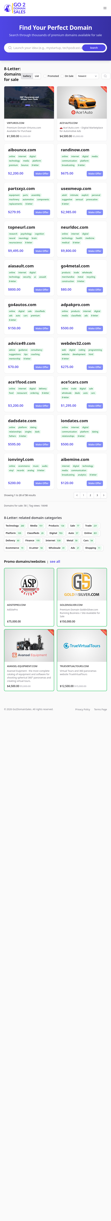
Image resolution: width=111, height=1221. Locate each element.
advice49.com (21, 343)
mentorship (14, 358)
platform (37, 160)
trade (76, 272)
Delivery (13, 541)
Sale (75, 526)
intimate (74, 195)
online (12, 156)
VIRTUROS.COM (15, 123)
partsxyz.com (21, 188)
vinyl (11, 470)
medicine (90, 238)
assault (42, 276)
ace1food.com (22, 382)
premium (13, 165)
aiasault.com (21, 266)
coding (82, 349)
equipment (14, 195)
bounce (25, 165)
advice (12, 349)
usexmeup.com (76, 188)
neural (12, 238)
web (64, 349)
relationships (15, 431)
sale (30, 311)
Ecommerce (15, 548)
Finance (33, 541)
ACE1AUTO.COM (69, 123)
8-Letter (36, 548)
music (36, 466)
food (11, 393)
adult (64, 195)
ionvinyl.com (21, 459)
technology (14, 160)
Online (91, 533)
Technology (15, 526)
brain (34, 238)
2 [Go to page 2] (90, 495)
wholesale (87, 272)
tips (25, 354)
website (65, 354)
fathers (12, 436)
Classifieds (36, 533)
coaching (35, 354)
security (27, 276)
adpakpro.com (75, 304)
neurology (23, 238)
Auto (73, 533)
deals (77, 393)
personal (96, 195)
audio (44, 466)
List (37, 76)
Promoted (53, 76)
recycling (91, 276)
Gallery (27, 76)
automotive (28, 199)
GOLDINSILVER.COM (71, 604)
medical (65, 242)
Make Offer (42, 173)
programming (95, 349)
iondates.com (74, 420)
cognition (39, 233)
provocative (92, 199)
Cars (89, 541)
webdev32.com (76, 343)
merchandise (68, 276)
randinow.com (75, 149)
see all (55, 561)
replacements (15, 203)
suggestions (15, 354)
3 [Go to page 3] (97, 495)
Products (57, 526)
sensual (79, 199)
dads (37, 431)
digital (33, 156)
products (66, 272)
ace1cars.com (74, 382)
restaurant (22, 393)
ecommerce (24, 466)
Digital (56, 533)
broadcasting (68, 165)
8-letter (35, 165)
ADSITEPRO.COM (16, 604)
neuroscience (15, 242)
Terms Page (100, 709)
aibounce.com (22, 149)
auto (18, 315)
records (20, 470)
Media (37, 526)
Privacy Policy (82, 709)
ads (10, 315)
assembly (35, 195)
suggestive (67, 199)
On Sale (69, 76)
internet (22, 156)
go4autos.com (22, 304)
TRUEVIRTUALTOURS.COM (74, 666)
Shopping (93, 548)
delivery (42, 388)
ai (35, 276)
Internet (54, 541)
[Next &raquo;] (104, 495)
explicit (85, 195)
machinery (14, 199)
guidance (23, 349)
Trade (91, 526)
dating (33, 427)
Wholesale (57, 548)
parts (25, 195)
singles (28, 431)
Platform (14, 533)
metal (80, 276)
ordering (34, 393)
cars (25, 315)
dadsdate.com (22, 420)
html (91, 354)
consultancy (36, 349)
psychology (26, 233)
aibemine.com (75, 459)
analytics (82, 474)
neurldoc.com (74, 227)
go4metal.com (75, 266)
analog (30, 470)
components (43, 199)
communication (69, 160)
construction (68, 281)
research (13, 233)
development (79, 354)
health (79, 238)
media (26, 160)
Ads (75, 548)
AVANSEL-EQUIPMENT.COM (22, 666)
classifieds (40, 311)
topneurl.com (21, 227)
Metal (73, 541)
